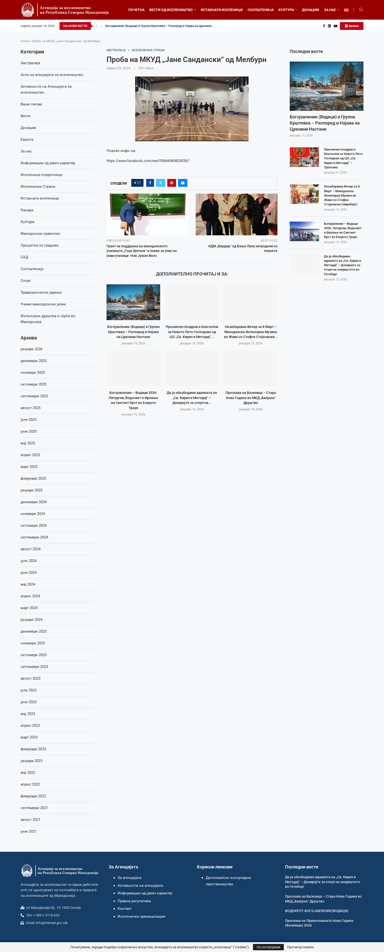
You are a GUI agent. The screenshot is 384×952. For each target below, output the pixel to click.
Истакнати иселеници (40, 198)
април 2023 (30, 725)
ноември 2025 (33, 372)
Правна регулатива (134, 901)
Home (25, 41)
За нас (26, 151)
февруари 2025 (33, 478)
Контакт (125, 908)
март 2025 (29, 466)
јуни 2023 (28, 702)
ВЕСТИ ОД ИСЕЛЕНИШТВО (171, 10)
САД (24, 257)
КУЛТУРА (286, 10)
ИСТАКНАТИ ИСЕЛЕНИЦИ (222, 10)
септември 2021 (34, 808)
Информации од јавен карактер (48, 163)
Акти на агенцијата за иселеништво (52, 75)
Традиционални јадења (41, 292)
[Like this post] (139, 183)
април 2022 (30, 784)
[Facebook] (324, 26)
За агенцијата (129, 878)
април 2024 (30, 596)
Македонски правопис (40, 233)
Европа (27, 139)
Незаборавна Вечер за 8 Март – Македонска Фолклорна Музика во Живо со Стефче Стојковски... (250, 332)
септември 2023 (34, 666)
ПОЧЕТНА (136, 10)
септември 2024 (34, 537)
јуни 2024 (28, 572)
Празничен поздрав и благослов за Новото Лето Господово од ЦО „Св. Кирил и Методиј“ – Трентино (343, 158)
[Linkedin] (329, 26)
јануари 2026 (31, 349)
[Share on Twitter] (160, 183)
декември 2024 (34, 502)
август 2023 (30, 678)
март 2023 (29, 737)
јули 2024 (28, 561)
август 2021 (30, 819)
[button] (97, 26)
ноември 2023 (33, 643)
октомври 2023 (34, 655)
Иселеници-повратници (41, 175)
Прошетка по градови (40, 245)
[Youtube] (335, 26)
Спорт (26, 280)
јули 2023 (28, 690)
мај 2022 (28, 772)
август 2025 (30, 408)
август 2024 (30, 549)
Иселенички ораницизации (141, 916)
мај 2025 (28, 443)
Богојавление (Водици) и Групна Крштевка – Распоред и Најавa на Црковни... (160, 26)
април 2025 (30, 455)
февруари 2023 (33, 749)
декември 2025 (34, 361)
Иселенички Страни (38, 186)
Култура (27, 222)
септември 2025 (34, 396)
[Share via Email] (182, 183)
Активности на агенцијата (140, 885)
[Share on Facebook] (150, 183)
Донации (28, 127)
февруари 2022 (33, 796)
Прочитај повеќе (300, 947)
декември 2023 (34, 631)
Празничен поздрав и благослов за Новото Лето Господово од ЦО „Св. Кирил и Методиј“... (192, 332)
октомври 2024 (34, 525)
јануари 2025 (31, 490)
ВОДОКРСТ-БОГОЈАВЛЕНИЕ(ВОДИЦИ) (316, 911)
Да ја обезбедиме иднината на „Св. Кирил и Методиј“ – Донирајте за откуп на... (192, 398)
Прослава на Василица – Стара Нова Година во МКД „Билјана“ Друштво (250, 398)
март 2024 (29, 608)
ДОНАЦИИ (310, 10)
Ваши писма (31, 104)
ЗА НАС (330, 10)
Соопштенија (32, 269)
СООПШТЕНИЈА (261, 10)
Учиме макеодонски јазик (43, 304)
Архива (352, 26)
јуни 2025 (28, 431)
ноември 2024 (33, 514)
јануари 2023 (31, 761)
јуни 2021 (28, 831)
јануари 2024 (31, 619)
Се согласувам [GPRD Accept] (268, 947)
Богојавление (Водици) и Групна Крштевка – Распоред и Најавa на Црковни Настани (133, 332)
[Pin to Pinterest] (171, 183)
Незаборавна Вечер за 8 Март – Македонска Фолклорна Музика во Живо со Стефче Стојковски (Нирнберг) (342, 195)
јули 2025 (28, 419)
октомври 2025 (34, 384)
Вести (26, 116)
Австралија (30, 63)
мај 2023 (28, 714)
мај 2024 (28, 584)
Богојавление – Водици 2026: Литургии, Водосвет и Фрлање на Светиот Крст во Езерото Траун (343, 230)
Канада (27, 210)
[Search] (361, 10)
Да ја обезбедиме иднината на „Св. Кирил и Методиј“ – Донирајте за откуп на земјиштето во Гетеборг (342, 265)
